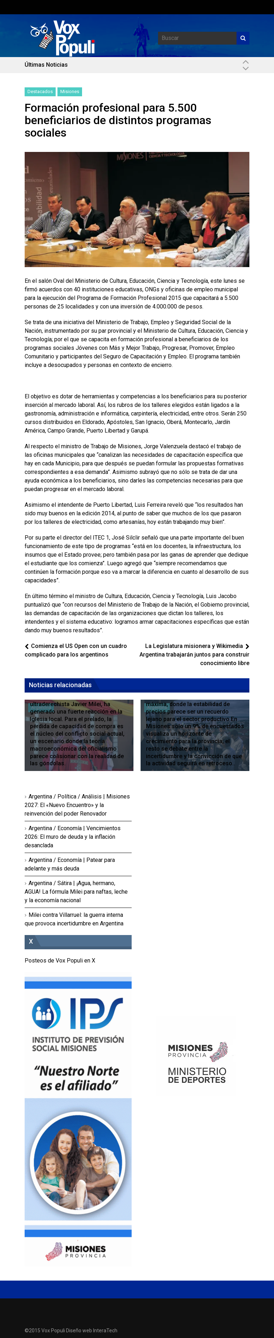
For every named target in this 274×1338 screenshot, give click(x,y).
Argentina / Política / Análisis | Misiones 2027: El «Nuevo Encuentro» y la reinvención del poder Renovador (77, 805)
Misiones (69, 91)
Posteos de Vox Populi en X (60, 960)
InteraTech (105, 1330)
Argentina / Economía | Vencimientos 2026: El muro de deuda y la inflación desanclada (73, 837)
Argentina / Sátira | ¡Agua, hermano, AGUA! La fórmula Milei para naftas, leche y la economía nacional (76, 892)
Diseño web (79, 1330)
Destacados (40, 91)
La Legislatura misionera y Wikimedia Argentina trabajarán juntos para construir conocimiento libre (194, 655)
